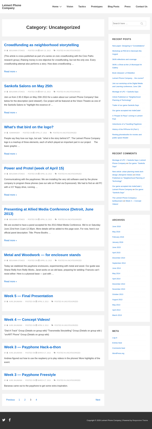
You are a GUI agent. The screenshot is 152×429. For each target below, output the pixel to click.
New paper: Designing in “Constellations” (128, 46)
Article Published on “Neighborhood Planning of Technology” (128, 178)
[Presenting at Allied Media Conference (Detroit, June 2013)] (46, 219)
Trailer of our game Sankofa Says (125, 105)
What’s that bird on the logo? (29, 127)
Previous (10, 400)
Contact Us (141, 6)
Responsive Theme (140, 420)
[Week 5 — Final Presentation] (43, 302)
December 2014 (118, 258)
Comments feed (118, 348)
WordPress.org (118, 353)
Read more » (10, 71)
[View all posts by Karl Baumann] (15, 302)
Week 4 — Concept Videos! (27, 319)
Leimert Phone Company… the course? (128, 78)
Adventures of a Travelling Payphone (127, 124)
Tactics (82, 6)
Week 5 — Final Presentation (28, 296)
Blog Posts (113, 6)
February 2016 (118, 237)
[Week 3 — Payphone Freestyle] (44, 380)
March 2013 (117, 315)
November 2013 (118, 289)
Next (98, 400)
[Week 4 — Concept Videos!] (43, 325)
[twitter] (4, 421)
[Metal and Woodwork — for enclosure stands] (46, 260)
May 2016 (116, 232)
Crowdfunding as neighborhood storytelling (41, 45)
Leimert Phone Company (11, 7)
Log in (114, 338)
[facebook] (10, 421)
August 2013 (117, 300)
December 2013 (118, 284)
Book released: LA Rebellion (123, 73)
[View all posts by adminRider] (13, 133)
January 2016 (117, 242)
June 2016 (116, 226)
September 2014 (119, 263)
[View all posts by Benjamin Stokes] (16, 51)
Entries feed (117, 343)
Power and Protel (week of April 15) (34, 168)
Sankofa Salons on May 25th (28, 86)
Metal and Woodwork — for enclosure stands (42, 255)
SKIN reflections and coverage (124, 59)
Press (128, 6)
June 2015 (116, 247)
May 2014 (116, 273)
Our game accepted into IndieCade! (126, 110)
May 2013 (116, 305)
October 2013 (117, 294)
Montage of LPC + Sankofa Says (125, 92)
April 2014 (116, 279)
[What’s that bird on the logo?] (41, 133)
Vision (70, 6)
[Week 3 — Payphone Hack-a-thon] (44, 353)
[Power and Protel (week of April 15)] (46, 174)
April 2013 (116, 310)
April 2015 (116, 253)
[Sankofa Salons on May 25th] (45, 92)
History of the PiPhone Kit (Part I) (125, 129)
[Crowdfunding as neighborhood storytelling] (45, 51)
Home (57, 6)
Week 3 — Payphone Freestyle (30, 375)
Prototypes (97, 6)
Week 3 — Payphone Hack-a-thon (32, 347)
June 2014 (116, 268)
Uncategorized (73, 51)
